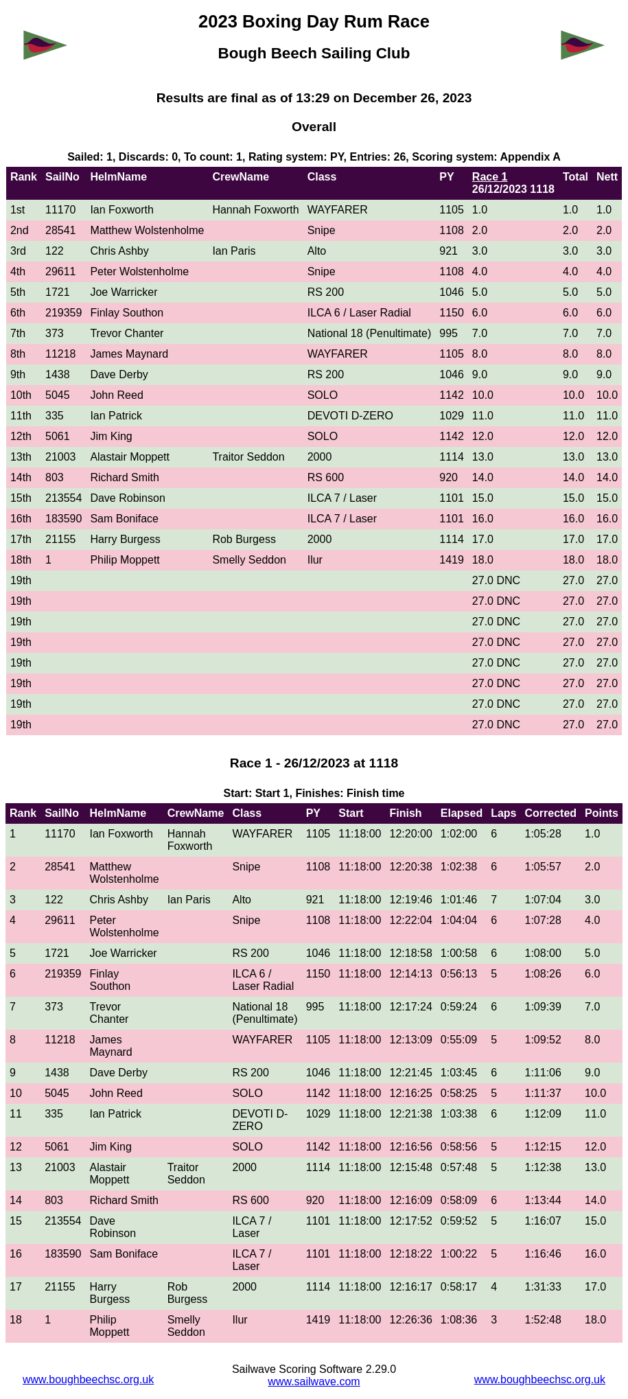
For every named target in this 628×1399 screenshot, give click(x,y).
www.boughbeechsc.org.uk (88, 1379)
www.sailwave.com (314, 1381)
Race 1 (490, 177)
